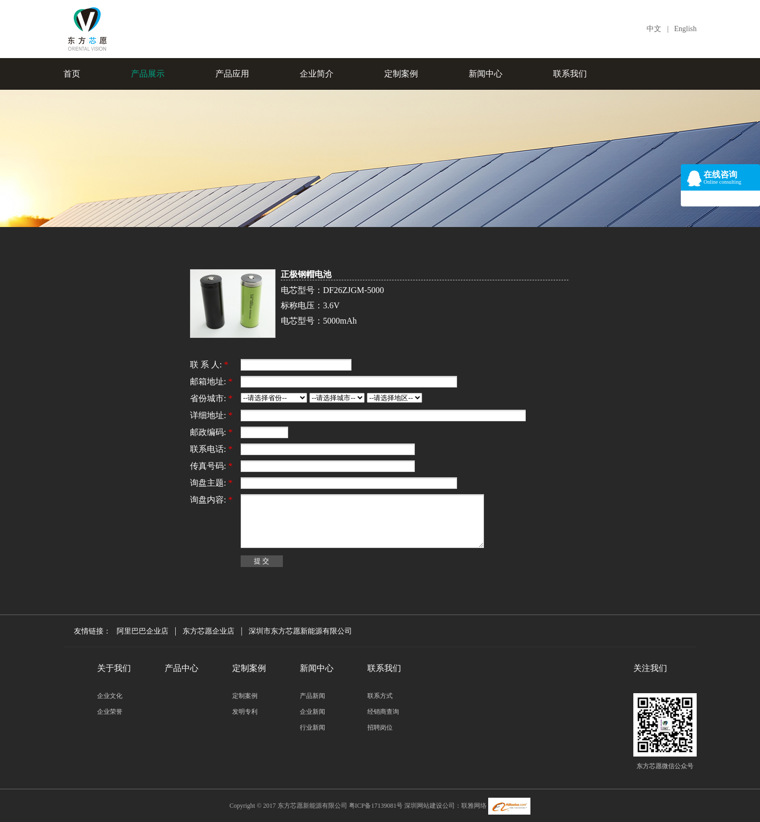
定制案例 (401, 73)
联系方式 (380, 696)
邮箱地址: (211, 381)
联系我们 (570, 73)
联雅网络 (474, 805)
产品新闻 (312, 696)
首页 (71, 73)
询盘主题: (211, 482)
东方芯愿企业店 (208, 631)
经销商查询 (383, 711)
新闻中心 (485, 73)
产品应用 (232, 73)
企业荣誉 (109, 711)
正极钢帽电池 (306, 274)
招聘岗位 (380, 727)
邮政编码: (211, 432)
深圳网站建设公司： (432, 805)
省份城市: (211, 398)
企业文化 (109, 696)
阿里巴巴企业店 (142, 631)
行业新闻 (312, 727)
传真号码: (211, 465)
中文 (654, 29)
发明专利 (245, 711)
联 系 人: (209, 364)
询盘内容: (211, 499)
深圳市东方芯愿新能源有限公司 (300, 631)
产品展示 (148, 73)
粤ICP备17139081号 (376, 805)
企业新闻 (312, 711)
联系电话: (211, 449)
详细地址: (211, 415)
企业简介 (317, 73)
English (685, 29)
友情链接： (94, 631)
